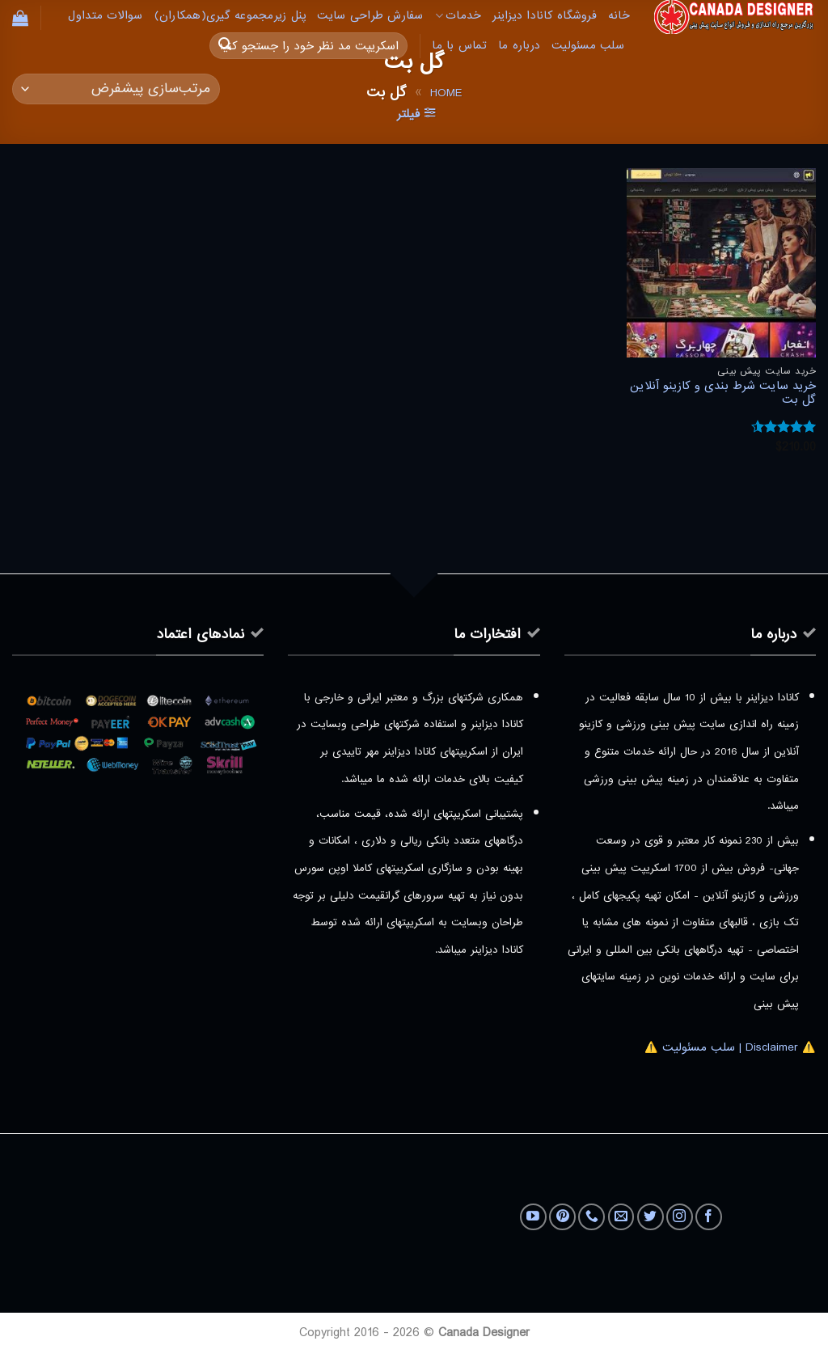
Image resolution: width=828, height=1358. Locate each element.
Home (446, 93)
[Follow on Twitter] (650, 1217)
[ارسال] (225, 46)
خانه (619, 15)
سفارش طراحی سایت (370, 15)
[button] (20, 18)
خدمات (458, 15)
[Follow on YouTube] (533, 1217)
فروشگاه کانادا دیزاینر (544, 15)
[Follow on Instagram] (679, 1217)
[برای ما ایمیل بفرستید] (621, 1217)
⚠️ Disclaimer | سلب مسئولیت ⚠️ (730, 1047)
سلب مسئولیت (587, 45)
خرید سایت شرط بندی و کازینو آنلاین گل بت (723, 393)
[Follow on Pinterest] (562, 1217)
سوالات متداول (105, 15)
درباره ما (519, 45)
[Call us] (591, 1217)
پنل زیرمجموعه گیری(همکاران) (230, 15)
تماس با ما (459, 45)
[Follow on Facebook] (708, 1217)
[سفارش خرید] (116, 89)
